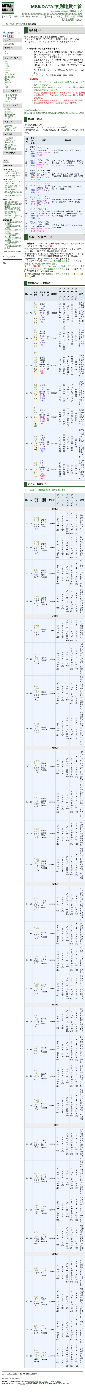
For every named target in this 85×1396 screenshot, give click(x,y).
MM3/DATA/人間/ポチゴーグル (13, 192)
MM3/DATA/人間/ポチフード (13, 196)
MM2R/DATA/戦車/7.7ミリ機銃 (13, 223)
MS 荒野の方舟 (11, 99)
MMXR (7, 81)
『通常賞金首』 (47, 274)
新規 (67, 16)
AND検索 (10, 33)
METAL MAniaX (15, 1378)
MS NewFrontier (11, 97)
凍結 (22, 16)
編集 (16, 16)
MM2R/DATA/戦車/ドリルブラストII (13, 243)
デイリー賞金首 (31, 248)
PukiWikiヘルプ (11, 128)
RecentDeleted (10, 189)
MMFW (7, 101)
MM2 (6, 64)
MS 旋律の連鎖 (11, 95)
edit (4, 262)
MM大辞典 (9, 115)
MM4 (6, 72)
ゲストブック (10, 113)
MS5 (12, 24)
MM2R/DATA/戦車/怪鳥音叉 (13, 247)
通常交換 (56, 490)
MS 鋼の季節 (10, 76)
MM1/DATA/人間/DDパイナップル (12, 176)
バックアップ (38, 16)
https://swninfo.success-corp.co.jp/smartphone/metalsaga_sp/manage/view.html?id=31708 (53, 111)
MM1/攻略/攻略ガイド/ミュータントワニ (13, 172)
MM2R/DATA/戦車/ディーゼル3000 (13, 235)
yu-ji (22, 1383)
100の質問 (9, 138)
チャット (8, 111)
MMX (7, 78)
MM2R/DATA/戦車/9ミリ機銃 (13, 227)
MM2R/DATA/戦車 (12, 214)
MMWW (8, 83)
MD (6, 52)
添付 (48, 16)
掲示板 (7, 109)
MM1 (6, 62)
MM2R (7, 70)
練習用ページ (10, 130)
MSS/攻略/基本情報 (12, 207)
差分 (28, 16)
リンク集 (8, 118)
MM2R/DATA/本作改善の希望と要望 (12, 186)
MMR (7, 66)
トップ (6, 16)
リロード (56, 16)
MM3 (6, 68)
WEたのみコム (10, 144)
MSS (6, 54)
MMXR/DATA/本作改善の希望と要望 (13, 211)
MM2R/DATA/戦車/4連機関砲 (13, 204)
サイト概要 (9, 43)
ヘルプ (79, 19)
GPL (58, 1382)
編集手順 (8, 126)
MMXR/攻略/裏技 (11, 201)
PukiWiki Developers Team (38, 1382)
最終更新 (70, 19)
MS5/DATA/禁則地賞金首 (56, 6)
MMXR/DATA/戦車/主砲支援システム (13, 239)
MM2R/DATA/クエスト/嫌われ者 (12, 182)
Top (6, 24)
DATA (18, 24)
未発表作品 (9, 142)
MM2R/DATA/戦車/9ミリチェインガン (13, 217)
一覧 (73, 16)
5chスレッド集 (10, 149)
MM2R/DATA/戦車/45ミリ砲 (13, 231)
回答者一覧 (10, 140)
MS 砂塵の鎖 (10, 74)
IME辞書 (8, 146)
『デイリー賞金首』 (62, 274)
